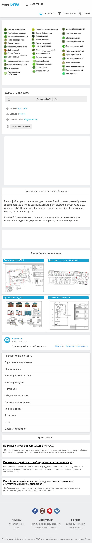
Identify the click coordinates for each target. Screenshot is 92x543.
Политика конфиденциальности (46, 524)
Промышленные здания (18, 402)
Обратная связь (16, 524)
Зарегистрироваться (77, 346)
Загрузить (49, 13)
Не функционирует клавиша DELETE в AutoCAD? (28, 445)
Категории (36, 4)
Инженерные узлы (15, 382)
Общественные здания (17, 395)
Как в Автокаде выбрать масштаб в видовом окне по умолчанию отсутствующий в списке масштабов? (38, 482)
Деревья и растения (21, 126)
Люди (8, 422)
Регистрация (69, 13)
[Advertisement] (47, 160)
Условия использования (46, 528)
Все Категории (75, 528)
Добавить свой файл (75, 524)
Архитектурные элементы (18, 355)
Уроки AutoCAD (46, 437)
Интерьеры (11, 389)
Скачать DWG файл (47, 99)
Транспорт (10, 415)
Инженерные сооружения (18, 375)
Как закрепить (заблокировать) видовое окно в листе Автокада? (37, 462)
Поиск (16, 528)
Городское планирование (18, 362)
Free (10, 4)
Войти (87, 13)
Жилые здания (13, 369)
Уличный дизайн (14, 409)
